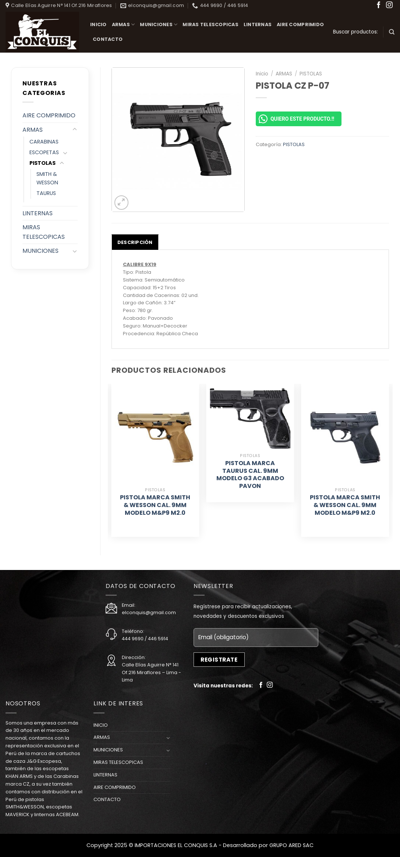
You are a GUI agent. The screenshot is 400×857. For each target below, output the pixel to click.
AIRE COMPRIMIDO (300, 24)
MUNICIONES (158, 24)
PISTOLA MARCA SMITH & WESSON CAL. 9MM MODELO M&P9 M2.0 (155, 505)
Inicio (262, 73)
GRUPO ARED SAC (291, 845)
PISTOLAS (42, 163)
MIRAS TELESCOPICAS (210, 24)
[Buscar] (391, 32)
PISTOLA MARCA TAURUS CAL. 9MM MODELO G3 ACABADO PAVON (250, 475)
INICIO (98, 24)
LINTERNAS (258, 24)
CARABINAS (44, 141)
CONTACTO (108, 39)
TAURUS (46, 193)
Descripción (135, 242)
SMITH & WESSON (47, 178)
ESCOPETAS (44, 152)
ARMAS (123, 24)
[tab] (135, 242)
